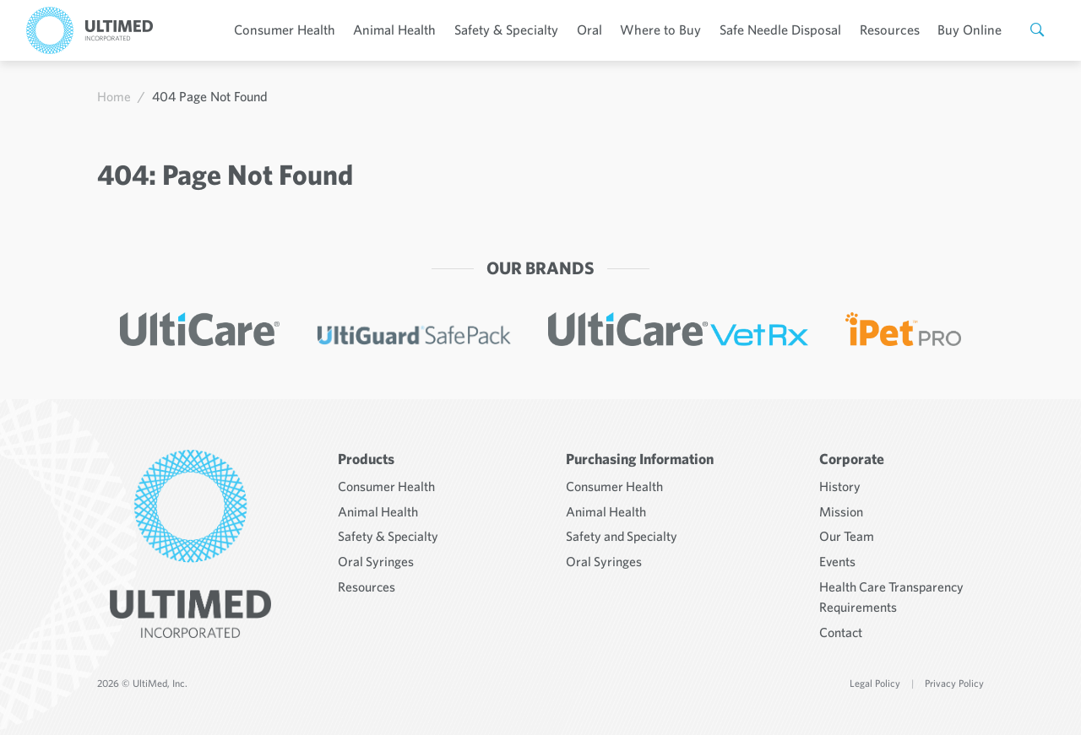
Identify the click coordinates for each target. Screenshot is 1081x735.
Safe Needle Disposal (790, 29)
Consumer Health (308, 29)
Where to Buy (674, 29)
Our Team (847, 531)
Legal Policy (875, 676)
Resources (896, 29)
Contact (841, 625)
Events (837, 556)
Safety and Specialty (624, 531)
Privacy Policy (954, 676)
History (840, 482)
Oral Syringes (376, 556)
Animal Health (414, 29)
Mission (841, 507)
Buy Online (973, 29)
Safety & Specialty (524, 29)
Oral (605, 29)
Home (114, 96)
